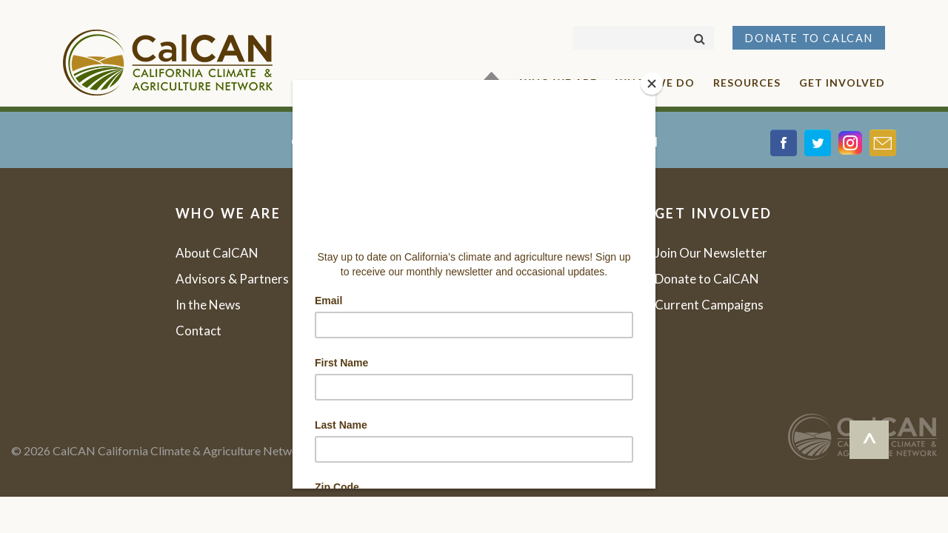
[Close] (652, 84)
